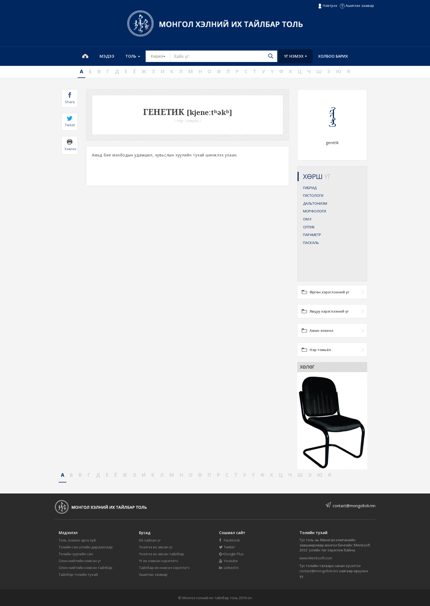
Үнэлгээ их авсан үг (155, 547)
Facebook (229, 540)
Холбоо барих (333, 56)
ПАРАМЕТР (312, 234)
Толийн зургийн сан (76, 553)
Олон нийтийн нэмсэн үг (80, 560)
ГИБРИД (309, 187)
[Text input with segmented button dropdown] (223, 56)
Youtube (228, 560)
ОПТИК (309, 227)
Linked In (229, 567)
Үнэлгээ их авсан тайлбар (161, 553)
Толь (132, 56)
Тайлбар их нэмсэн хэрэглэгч (164, 567)
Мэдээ (107, 56)
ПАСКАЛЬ (311, 242)
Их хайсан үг (150, 540)
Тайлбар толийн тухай (78, 574)
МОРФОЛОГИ (314, 211)
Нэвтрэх (327, 6)
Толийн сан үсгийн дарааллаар (86, 547)
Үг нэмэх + (295, 56)
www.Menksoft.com (315, 558)
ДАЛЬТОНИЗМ (315, 203)
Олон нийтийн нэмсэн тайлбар (85, 567)
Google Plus (231, 553)
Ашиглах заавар (357, 5)
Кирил (161, 56)
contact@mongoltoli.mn (354, 505)
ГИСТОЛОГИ (313, 195)
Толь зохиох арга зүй (77, 540)
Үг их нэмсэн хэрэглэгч (158, 560)
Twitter (227, 547)
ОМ (307, 219)
